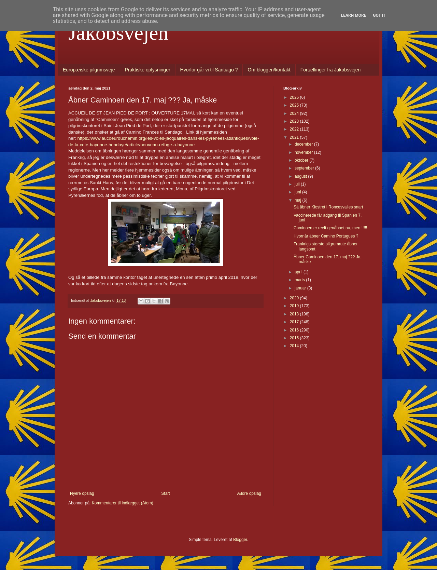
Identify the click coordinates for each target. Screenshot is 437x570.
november (304, 152)
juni (298, 192)
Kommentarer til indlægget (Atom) (122, 503)
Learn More (353, 15)
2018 (295, 314)
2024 (295, 113)
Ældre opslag (249, 493)
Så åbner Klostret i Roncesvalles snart (328, 207)
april (299, 272)
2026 (295, 97)
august (301, 176)
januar (301, 288)
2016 (295, 330)
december (304, 144)
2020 (295, 298)
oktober (302, 160)
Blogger (240, 539)
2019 (295, 305)
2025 (295, 105)
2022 (295, 129)
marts (300, 279)
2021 (295, 137)
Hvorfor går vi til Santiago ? (209, 69)
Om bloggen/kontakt (269, 69)
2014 (295, 345)
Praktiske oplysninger (147, 69)
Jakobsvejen (118, 33)
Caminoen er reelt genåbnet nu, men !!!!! (330, 228)
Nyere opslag (82, 493)
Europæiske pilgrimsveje (89, 69)
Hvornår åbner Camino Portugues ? (326, 236)
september (305, 168)
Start (165, 493)
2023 (295, 121)
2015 (295, 338)
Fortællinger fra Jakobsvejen (330, 69)
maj (298, 200)
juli (298, 184)
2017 (295, 322)
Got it (379, 15)
